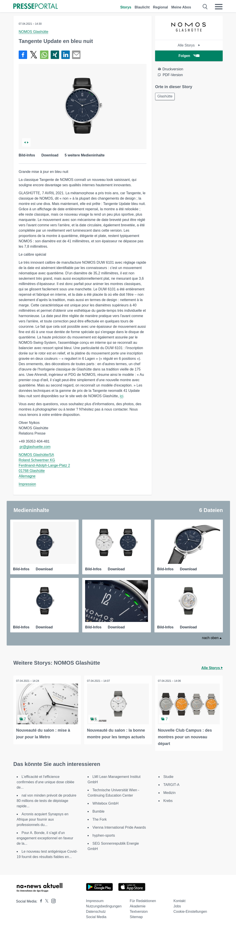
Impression (27, 484)
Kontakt (179, 900)
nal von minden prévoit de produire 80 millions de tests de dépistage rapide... (46, 800)
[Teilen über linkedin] (65, 55)
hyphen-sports (103, 835)
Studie (168, 776)
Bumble (98, 811)
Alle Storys (189, 45)
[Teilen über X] (33, 55)
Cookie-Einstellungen (190, 911)
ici (121, 396)
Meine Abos (181, 7)
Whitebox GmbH (105, 803)
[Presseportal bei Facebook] (39, 901)
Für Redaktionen (143, 900)
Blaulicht (142, 7)
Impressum (95, 900)
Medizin (169, 792)
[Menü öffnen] (219, 7)
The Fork (99, 819)
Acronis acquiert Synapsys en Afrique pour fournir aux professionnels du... (42, 819)
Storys (125, 7)
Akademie (138, 905)
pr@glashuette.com (35, 447)
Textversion (139, 911)
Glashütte (165, 97)
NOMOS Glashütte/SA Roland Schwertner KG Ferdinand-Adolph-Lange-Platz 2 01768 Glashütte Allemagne (44, 465)
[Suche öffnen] (205, 7)
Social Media (96, 916)
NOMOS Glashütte (33, 32)
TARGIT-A (171, 784)
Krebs (168, 800)
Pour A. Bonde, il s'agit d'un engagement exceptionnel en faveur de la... (45, 837)
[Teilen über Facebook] (23, 55)
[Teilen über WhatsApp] (44, 55)
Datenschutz (96, 911)
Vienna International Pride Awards (119, 827)
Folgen (188, 56)
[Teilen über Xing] (55, 55)
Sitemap (136, 916)
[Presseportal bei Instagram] (52, 900)
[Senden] (76, 55)
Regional (160, 7)
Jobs (177, 905)
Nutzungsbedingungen (104, 905)
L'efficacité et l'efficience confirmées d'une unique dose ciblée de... (45, 781)
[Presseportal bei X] (45, 901)
